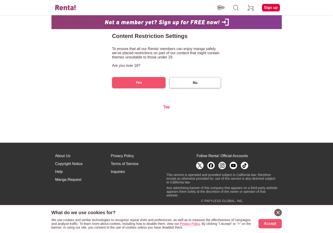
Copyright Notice (69, 164)
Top (166, 107)
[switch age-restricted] (221, 7)
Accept (270, 224)
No (195, 83)
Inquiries (118, 172)
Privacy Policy (122, 156)
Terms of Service (125, 164)
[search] (236, 7)
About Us (63, 156)
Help (59, 172)
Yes (139, 82)
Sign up (271, 8)
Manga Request (68, 180)
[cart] (251, 7)
